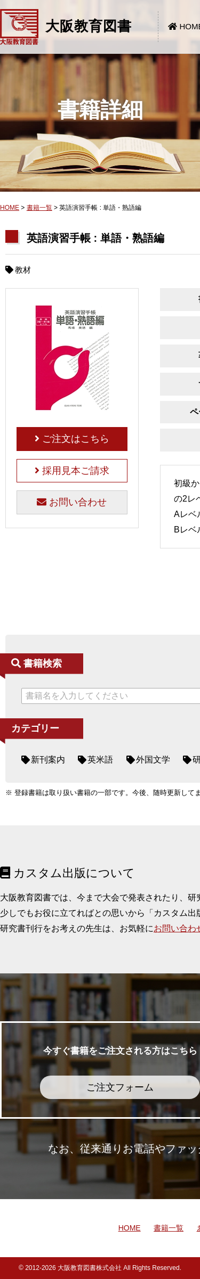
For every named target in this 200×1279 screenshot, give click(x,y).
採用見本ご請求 (72, 470)
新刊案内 (48, 759)
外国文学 (153, 759)
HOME (9, 207)
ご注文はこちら (72, 438)
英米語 (100, 759)
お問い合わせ (72, 502)
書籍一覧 (39, 207)
